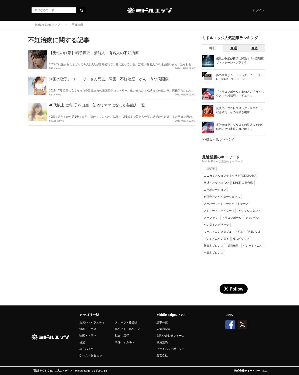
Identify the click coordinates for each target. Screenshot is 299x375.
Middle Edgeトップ (47, 24)
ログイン (258, 10)
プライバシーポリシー (171, 348)
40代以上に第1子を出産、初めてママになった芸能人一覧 (97, 105)
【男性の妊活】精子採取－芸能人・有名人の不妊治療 (94, 53)
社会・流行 (122, 335)
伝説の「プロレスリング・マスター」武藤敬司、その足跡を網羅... (240, 110)
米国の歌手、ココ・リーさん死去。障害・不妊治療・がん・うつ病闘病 (109, 79)
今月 (254, 48)
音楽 (82, 342)
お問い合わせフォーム (171, 335)
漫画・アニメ (87, 329)
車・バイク (86, 348)
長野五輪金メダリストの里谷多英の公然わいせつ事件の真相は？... (240, 126)
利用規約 (162, 342)
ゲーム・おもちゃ (90, 355)
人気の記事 (164, 329)
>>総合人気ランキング (218, 139)
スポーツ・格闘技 (126, 322)
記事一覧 (162, 322)
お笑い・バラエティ (92, 322)
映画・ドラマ (87, 335)
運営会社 (162, 355)
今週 (233, 48)
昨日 (212, 48)
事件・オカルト (125, 342)
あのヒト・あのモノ (127, 329)
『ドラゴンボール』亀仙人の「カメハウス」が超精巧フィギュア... (240, 93)
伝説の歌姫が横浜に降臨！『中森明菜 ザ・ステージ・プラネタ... (240, 60)
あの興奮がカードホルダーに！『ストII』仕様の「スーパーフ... (240, 77)
